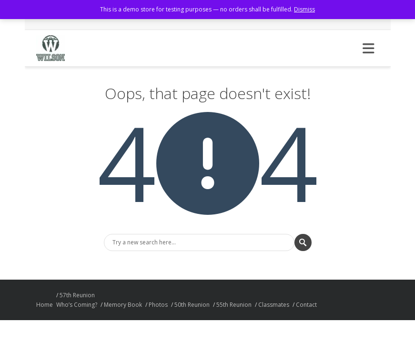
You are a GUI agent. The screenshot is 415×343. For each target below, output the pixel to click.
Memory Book (123, 305)
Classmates (273, 305)
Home (44, 305)
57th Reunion (77, 295)
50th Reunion (192, 305)
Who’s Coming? (76, 305)
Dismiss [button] (304, 9)
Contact (306, 305)
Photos (158, 305)
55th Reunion (234, 305)
